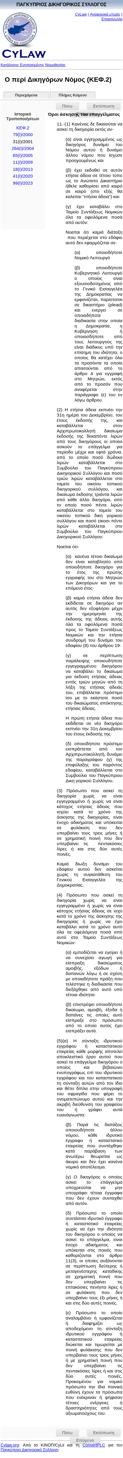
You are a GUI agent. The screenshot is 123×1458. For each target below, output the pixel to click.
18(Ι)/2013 (23, 169)
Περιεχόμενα (26, 95)
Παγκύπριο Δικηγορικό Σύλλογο (30, 1449)
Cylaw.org (10, 1445)
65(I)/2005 (23, 155)
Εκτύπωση (103, 106)
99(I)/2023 (23, 183)
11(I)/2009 (23, 162)
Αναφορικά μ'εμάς (105, 14)
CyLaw (81, 14)
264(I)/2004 (23, 148)
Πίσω (67, 106)
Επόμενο (85, 1440)
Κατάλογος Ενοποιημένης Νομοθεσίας (33, 65)
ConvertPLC (93, 1445)
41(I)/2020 (23, 176)
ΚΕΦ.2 (22, 128)
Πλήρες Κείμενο (73, 95)
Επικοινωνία (111, 19)
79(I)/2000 (23, 134)
